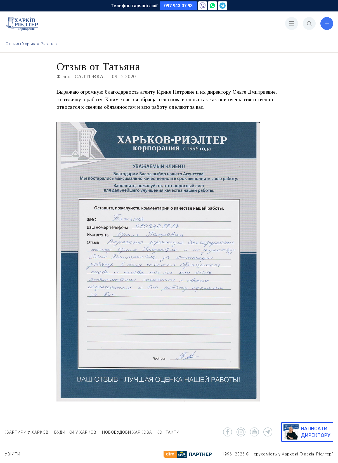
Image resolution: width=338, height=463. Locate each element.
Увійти (12, 454)
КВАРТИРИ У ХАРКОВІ (27, 432)
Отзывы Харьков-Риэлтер (31, 44)
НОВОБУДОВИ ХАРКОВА (127, 432)
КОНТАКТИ (168, 432)
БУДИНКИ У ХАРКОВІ (76, 432)
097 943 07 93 (178, 5)
